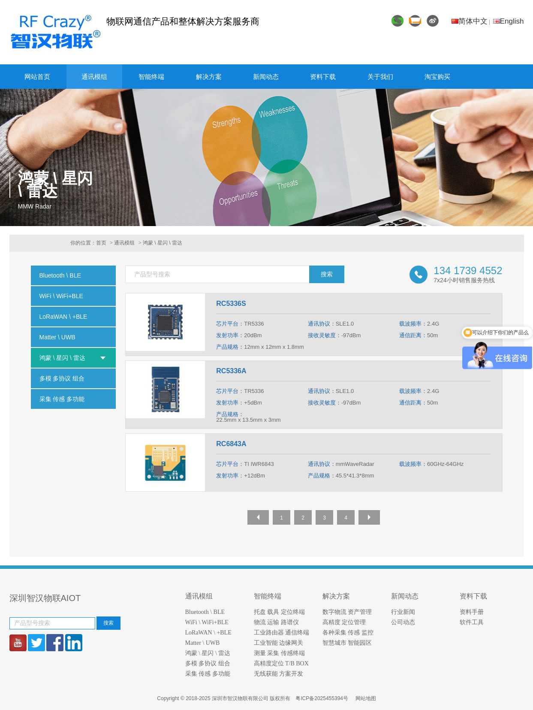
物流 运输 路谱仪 (276, 622)
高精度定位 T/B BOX (281, 663)
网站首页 (37, 76)
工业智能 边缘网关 (279, 643)
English (508, 21)
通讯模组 (94, 76)
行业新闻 (403, 612)
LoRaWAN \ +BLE (208, 632)
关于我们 (380, 76)
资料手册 (472, 612)
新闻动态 (266, 76)
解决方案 (209, 76)
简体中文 (470, 21)
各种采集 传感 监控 (347, 632)
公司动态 (403, 622)
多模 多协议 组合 (207, 663)
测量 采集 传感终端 (279, 653)
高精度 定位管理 (344, 622)
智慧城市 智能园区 (347, 643)
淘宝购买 (437, 76)
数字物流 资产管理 (347, 612)
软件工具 (472, 622)
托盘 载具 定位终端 (279, 612)
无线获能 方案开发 (279, 674)
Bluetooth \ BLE (205, 612)
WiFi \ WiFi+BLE (207, 622)
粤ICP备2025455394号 (322, 698)
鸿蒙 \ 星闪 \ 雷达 (162, 243)
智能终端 (151, 76)
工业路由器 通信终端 (282, 632)
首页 (101, 243)
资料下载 (323, 76)
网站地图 (365, 698)
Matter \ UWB (202, 643)
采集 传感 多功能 (207, 674)
